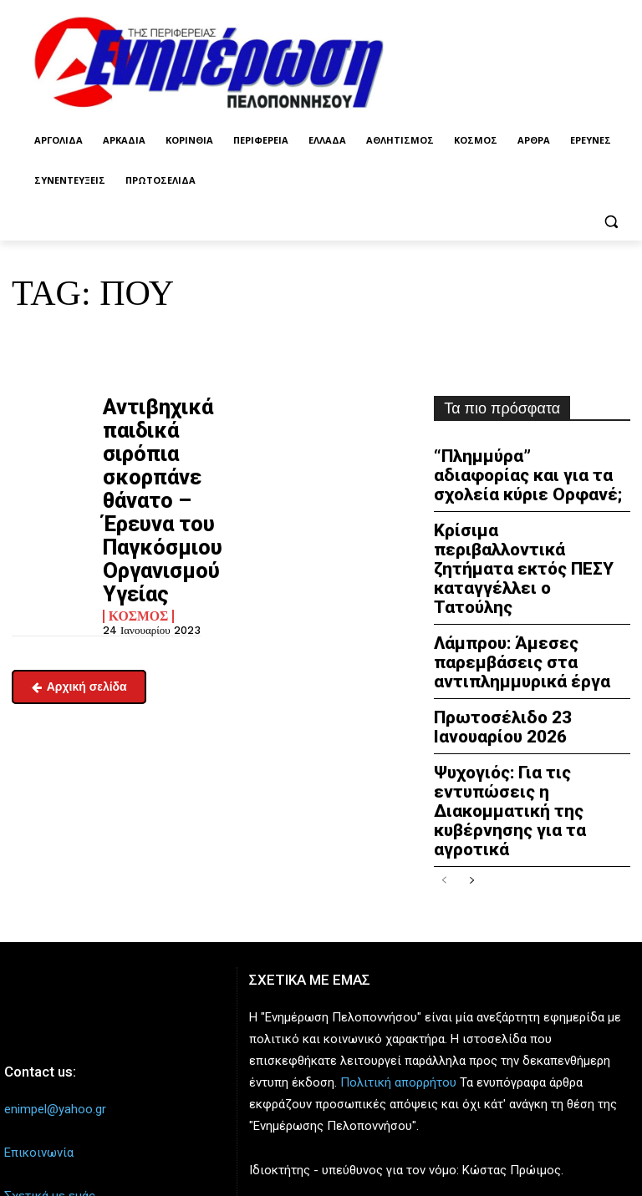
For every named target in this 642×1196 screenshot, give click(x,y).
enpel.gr (380, 1101)
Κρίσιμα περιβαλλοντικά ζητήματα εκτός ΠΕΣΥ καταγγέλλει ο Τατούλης (517, 533)
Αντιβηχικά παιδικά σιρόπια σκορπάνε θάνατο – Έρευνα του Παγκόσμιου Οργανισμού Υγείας (142, 462)
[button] (610, 221)
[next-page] (471, 770)
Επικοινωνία (39, 1041)
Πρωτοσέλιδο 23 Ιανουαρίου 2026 (530, 653)
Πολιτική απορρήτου (398, 971)
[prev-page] (444, 770)
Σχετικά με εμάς (49, 1084)
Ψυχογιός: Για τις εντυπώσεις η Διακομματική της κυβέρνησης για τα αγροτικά (531, 716)
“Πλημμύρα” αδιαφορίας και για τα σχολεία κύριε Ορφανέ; (528, 470)
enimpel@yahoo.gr (55, 998)
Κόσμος (134, 539)
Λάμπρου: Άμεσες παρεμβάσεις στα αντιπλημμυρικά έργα (506, 597)
